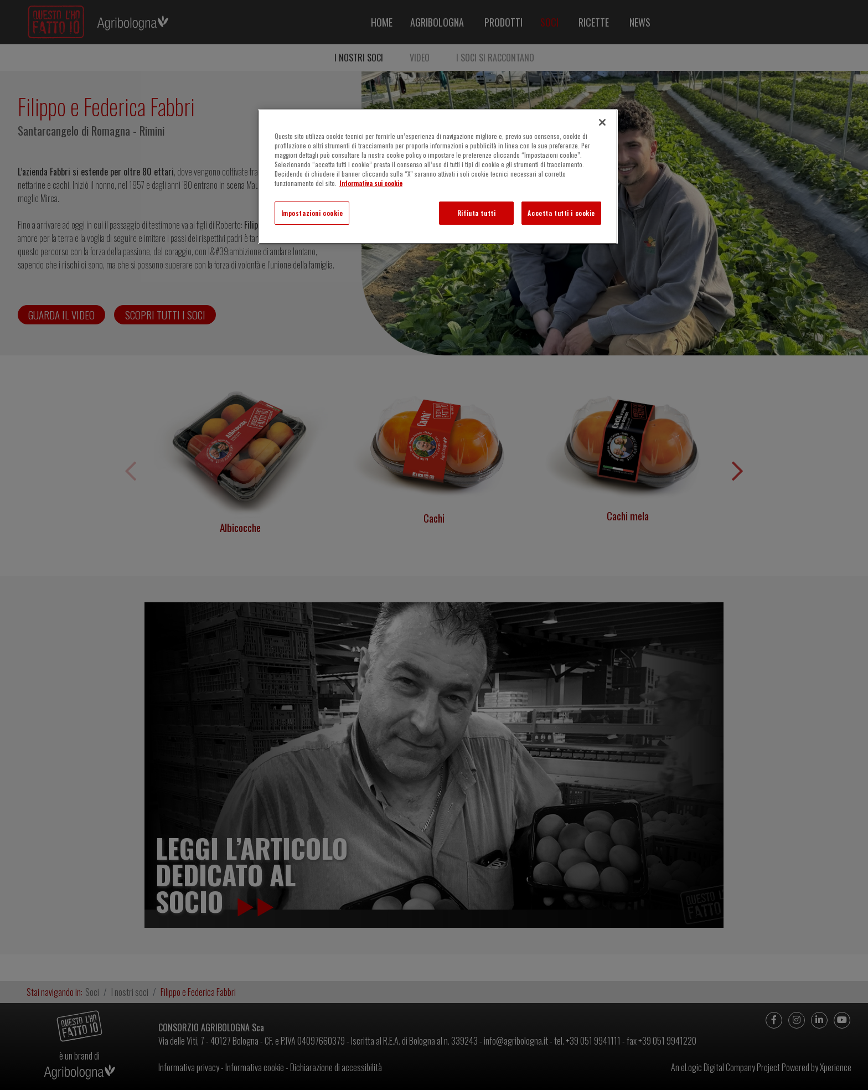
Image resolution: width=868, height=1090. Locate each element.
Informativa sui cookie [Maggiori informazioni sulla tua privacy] (370, 183)
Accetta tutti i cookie (561, 213)
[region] (438, 176)
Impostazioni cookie (312, 213)
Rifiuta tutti (476, 213)
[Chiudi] (602, 122)
